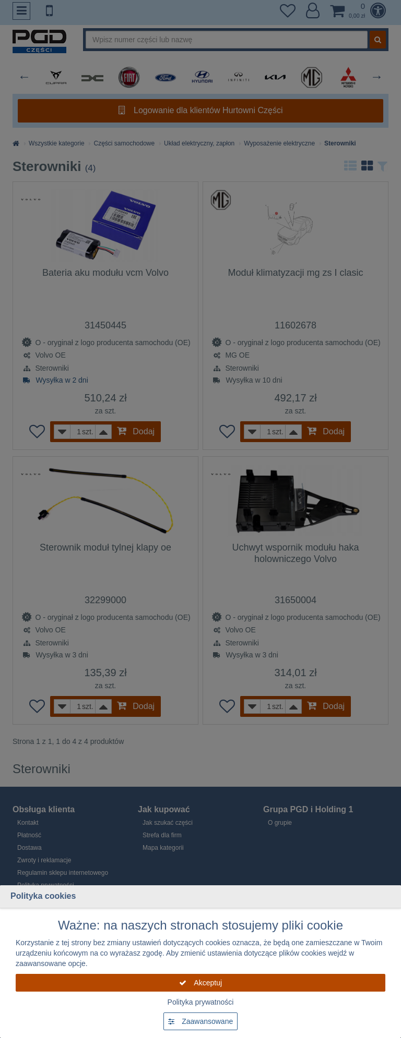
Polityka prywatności (201, 1002)
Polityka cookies (43, 896)
